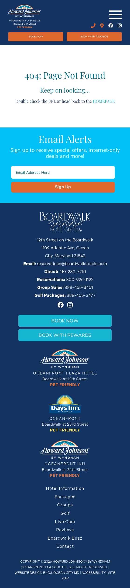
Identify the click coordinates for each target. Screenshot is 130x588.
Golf (65, 513)
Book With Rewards (65, 335)
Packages (65, 496)
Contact (65, 546)
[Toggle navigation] (115, 14)
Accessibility (94, 573)
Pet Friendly (65, 385)
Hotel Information (65, 488)
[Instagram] (120, 25)
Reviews (65, 529)
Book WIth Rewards (94, 36)
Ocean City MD (66, 573)
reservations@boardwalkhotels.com (72, 263)
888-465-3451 (79, 287)
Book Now (36, 36)
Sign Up (63, 186)
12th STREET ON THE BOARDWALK (102, 25)
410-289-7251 (93, 25)
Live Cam (65, 521)
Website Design (28, 573)
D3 (50, 573)
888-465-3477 (81, 295)
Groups (65, 504)
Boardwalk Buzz (65, 538)
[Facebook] (110, 25)
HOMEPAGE (104, 101)
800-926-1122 (79, 279)
